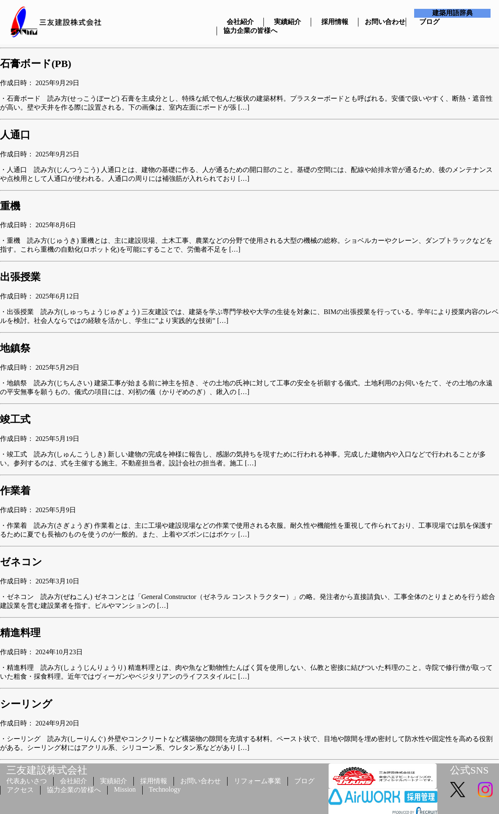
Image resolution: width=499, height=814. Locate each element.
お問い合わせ (382, 21)
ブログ (429, 21)
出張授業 (20, 276)
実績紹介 (287, 21)
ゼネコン (21, 561)
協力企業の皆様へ (240, 30)
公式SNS (469, 770)
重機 (10, 206)
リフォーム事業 (257, 780)
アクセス (20, 789)
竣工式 (15, 419)
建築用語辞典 (452, 12)
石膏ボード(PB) (35, 63)
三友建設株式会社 (46, 770)
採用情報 (334, 21)
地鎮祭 (15, 348)
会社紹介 (240, 21)
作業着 (15, 490)
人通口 (15, 134)
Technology (165, 789)
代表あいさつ (26, 780)
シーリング (26, 703)
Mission (125, 789)
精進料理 (20, 632)
